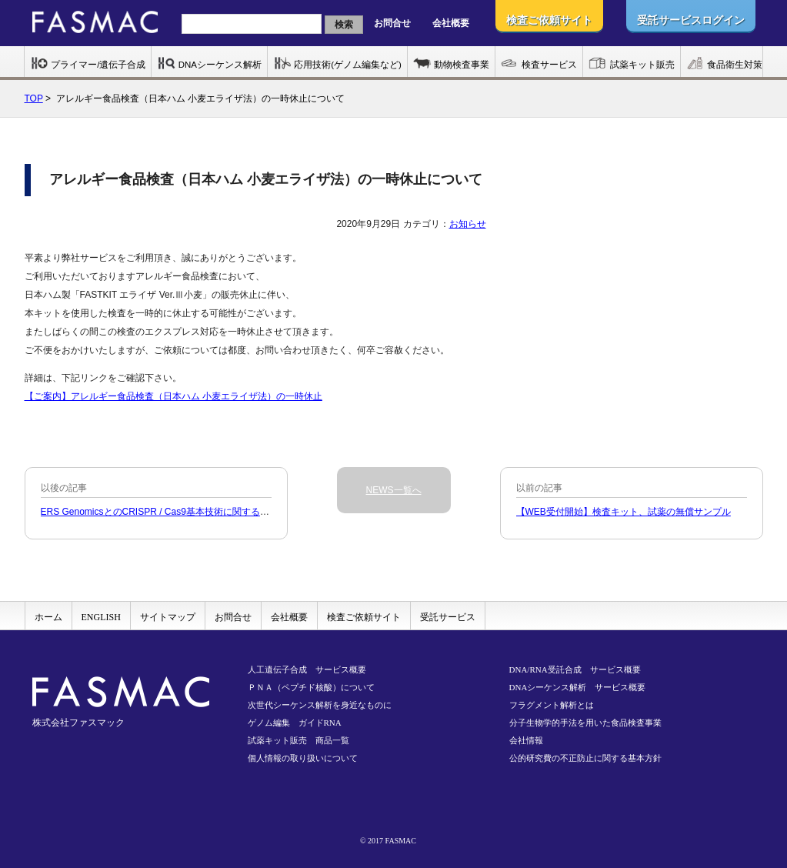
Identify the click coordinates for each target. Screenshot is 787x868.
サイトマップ (167, 617)
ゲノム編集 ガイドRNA (295, 722)
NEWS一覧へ (394, 490)
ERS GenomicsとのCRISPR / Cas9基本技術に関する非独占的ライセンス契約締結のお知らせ (233, 511)
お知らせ (467, 224)
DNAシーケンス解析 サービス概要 (577, 687)
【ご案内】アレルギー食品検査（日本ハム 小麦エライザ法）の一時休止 (173, 396)
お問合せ (392, 23)
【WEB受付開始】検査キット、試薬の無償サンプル (623, 511)
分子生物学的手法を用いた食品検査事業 (585, 722)
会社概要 (450, 23)
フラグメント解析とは (551, 704)
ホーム (48, 617)
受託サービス (447, 617)
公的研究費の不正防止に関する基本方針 (585, 758)
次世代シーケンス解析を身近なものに (320, 704)
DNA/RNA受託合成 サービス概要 (575, 669)
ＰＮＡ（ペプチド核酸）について (311, 687)
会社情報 (526, 740)
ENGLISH (101, 617)
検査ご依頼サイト (364, 617)
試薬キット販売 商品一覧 (298, 740)
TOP (34, 98)
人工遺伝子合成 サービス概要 (307, 669)
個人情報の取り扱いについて (303, 758)
